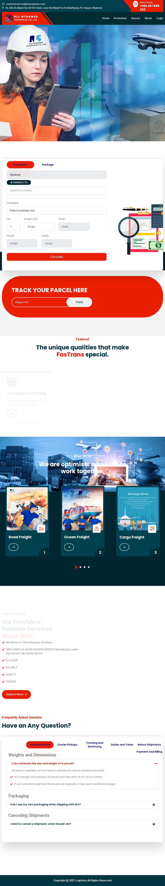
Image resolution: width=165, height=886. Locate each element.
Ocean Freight (77, 537)
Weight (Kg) (30, 219)
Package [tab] (48, 164)
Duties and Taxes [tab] (122, 744)
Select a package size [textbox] (22, 210)
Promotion (120, 18)
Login (159, 18)
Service (135, 18)
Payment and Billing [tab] (149, 751)
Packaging (13, 202)
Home (105, 18)
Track (79, 302)
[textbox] (57, 190)
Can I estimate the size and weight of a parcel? (43, 763)
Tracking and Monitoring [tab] (94, 744)
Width (61, 219)
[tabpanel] (82, 521)
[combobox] (57, 190)
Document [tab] (20, 164)
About (148, 18)
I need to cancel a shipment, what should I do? (40, 824)
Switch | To (19, 182)
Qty (9, 219)
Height (10, 235)
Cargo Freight (132, 537)
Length (45, 235)
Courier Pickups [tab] (67, 744)
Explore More (16, 694)
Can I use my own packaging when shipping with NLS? (45, 804)
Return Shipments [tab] (149, 744)
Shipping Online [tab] (40, 744)
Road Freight (20, 537)
